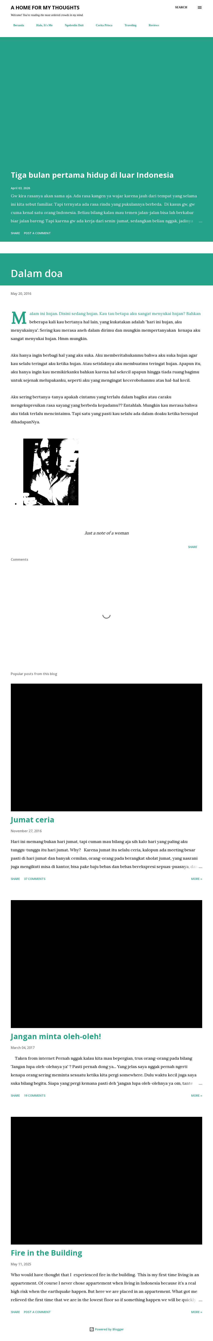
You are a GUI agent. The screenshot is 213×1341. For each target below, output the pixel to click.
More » (196, 879)
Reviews (151, 25)
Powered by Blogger (106, 1329)
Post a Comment (37, 233)
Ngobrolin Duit (71, 25)
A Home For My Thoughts (45, 7)
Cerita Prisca (101, 25)
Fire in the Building (46, 1253)
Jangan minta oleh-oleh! (56, 1036)
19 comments (34, 1095)
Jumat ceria (32, 819)
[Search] (181, 7)
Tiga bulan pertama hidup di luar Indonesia (92, 175)
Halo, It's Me (42, 25)
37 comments (34, 879)
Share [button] (15, 233)
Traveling (128, 25)
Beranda (16, 25)
